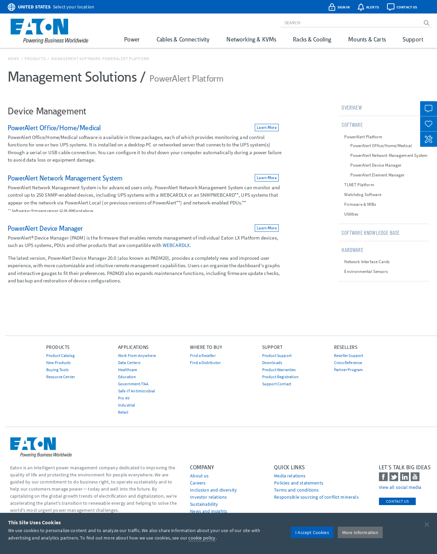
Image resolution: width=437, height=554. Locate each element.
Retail (123, 412)
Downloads (272, 362)
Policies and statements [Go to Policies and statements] (298, 483)
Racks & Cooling (312, 39)
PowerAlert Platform (363, 137)
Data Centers (129, 362)
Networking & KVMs (251, 39)
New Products (58, 362)
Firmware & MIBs (360, 204)
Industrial (126, 405)
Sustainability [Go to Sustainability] (204, 504)
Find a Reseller (202, 355)
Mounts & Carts (367, 39)
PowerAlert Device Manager (376, 165)
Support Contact (276, 383)
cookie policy (201, 538)
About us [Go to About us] (199, 476)
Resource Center (60, 376)
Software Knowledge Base (371, 232)
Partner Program (348, 369)
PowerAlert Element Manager (377, 175)
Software (352, 124)
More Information (360, 532)
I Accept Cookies (312, 532)
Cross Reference (348, 362)
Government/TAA (133, 383)
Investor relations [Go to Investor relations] (208, 497)
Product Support (277, 355)
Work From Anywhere (137, 355)
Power (132, 39)
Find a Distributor (205, 362)
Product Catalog (60, 355)
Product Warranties (279, 369)
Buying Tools (57, 369)
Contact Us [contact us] (397, 501)
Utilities (351, 214)
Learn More (267, 127)
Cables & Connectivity (183, 39)
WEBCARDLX (176, 245)
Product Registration (280, 376)
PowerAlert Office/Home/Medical (381, 145)
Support (413, 39)
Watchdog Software (362, 194)
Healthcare (127, 369)
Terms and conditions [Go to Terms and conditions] (296, 490)
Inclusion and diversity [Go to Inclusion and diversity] (213, 490)
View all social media (400, 487)
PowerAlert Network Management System (389, 155)
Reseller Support (348, 355)
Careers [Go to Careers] (198, 483)
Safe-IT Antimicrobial (136, 390)
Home (13, 58)
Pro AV (124, 397)
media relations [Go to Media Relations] (289, 476)
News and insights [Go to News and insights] (208, 511)
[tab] (383, 107)
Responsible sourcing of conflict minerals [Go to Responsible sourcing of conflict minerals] (316, 497)
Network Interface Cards (366, 262)
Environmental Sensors (365, 271)
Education (127, 376)
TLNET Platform (359, 185)
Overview (352, 107)
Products (35, 58)
